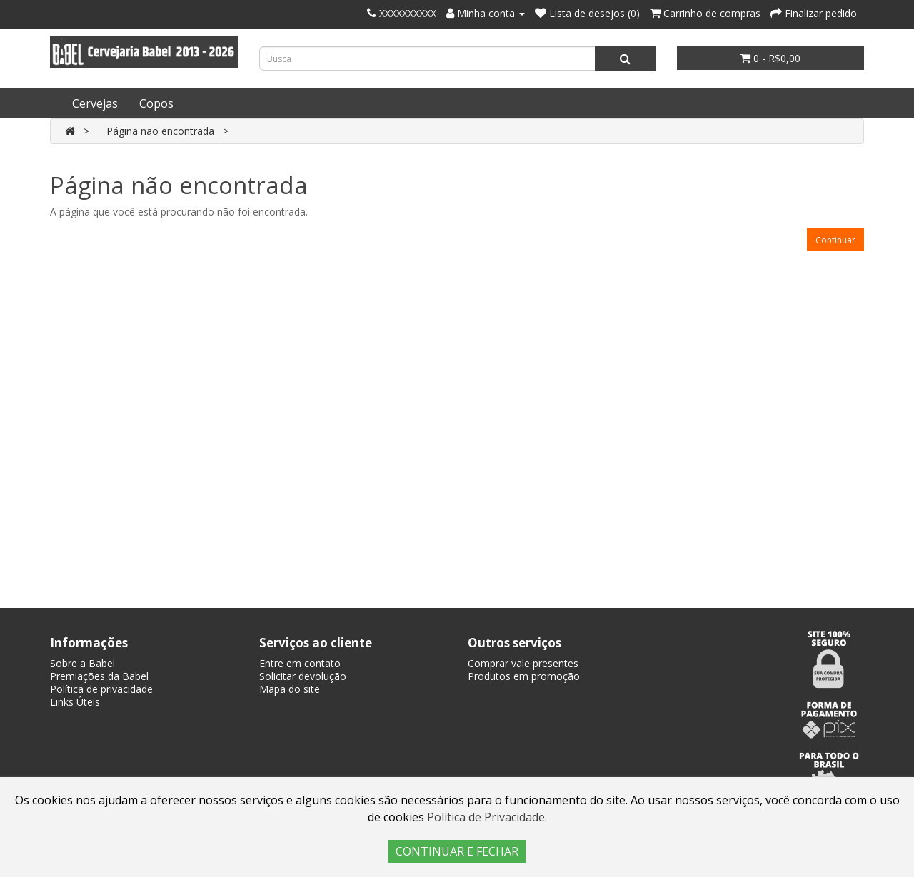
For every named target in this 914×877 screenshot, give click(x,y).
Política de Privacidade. (487, 817)
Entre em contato (300, 663)
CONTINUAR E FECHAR (457, 851)
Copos (156, 103)
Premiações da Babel (99, 676)
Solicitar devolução (302, 676)
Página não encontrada (160, 131)
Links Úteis (75, 702)
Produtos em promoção (524, 676)
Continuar (835, 240)
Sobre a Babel (82, 663)
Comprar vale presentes (523, 663)
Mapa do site (289, 689)
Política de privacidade (101, 689)
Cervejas (95, 103)
